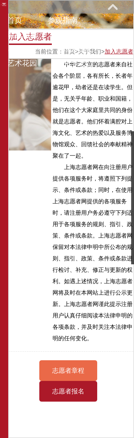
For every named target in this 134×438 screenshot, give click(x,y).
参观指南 (63, 20)
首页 (14, 20)
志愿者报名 (68, 391)
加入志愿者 (119, 52)
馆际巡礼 (78, 49)
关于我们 (78, 63)
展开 (112, 7)
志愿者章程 (68, 370)
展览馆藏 (22, 34)
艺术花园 (22, 63)
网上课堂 (22, 49)
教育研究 (78, 34)
